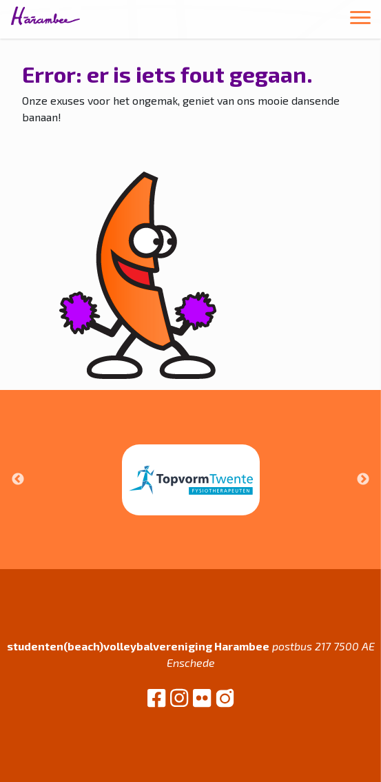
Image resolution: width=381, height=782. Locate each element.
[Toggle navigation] (360, 20)
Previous (18, 479)
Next (363, 479)
